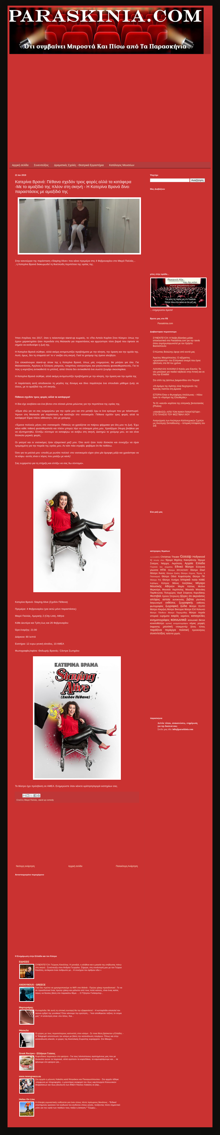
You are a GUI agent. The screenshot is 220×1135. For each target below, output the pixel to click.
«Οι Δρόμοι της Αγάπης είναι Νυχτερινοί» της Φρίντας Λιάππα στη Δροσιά (175, 387)
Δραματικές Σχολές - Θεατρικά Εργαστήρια (79, 165)
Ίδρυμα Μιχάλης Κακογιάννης (180, 560)
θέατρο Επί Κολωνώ (194, 609)
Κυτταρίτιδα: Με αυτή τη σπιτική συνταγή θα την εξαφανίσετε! (64, 1010)
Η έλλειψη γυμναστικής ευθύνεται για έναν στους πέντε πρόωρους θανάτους (71, 1102)
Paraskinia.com (165, 323)
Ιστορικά (185, 579)
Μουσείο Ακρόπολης (173, 589)
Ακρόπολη (177, 563)
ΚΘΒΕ (202, 580)
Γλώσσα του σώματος (161, 567)
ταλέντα (170, 633)
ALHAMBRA (155, 557)
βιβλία (190, 599)
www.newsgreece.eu (30, 1076)
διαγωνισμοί (156, 602)
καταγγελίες (198, 615)
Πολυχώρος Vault (173, 593)
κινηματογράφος (160, 619)
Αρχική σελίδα (20, 165)
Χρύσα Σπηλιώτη (170, 596)
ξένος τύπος (197, 626)
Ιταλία (194, 580)
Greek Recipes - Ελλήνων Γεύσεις (37, 1053)
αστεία (166, 599)
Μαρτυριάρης (26, 1007)
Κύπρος (165, 583)
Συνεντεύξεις (41, 165)
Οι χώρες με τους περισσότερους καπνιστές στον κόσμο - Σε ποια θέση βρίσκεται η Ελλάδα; (79, 1033)
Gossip (185, 556)
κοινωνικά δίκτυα (196, 620)
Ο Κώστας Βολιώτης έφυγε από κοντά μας (174, 352)
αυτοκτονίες (178, 599)
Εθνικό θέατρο (184, 566)
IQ (151, 560)
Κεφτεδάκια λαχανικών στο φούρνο (52, 1056)
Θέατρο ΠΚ (199, 576)
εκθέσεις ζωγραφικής (179, 602)
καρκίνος (185, 616)
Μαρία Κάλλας (186, 586)
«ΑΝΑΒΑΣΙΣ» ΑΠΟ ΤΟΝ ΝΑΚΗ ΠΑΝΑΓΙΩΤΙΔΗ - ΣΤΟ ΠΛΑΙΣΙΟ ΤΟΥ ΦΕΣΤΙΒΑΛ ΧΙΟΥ (177, 413)
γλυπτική (200, 599)
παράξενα (156, 629)
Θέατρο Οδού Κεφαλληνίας (176, 576)
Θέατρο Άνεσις (157, 573)
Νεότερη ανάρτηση (25, 866)
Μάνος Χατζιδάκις (182, 583)
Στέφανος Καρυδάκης (194, 593)
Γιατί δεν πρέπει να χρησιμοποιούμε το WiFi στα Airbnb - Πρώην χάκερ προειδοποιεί (75, 987)
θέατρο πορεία (197, 612)
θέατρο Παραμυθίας (177, 612)
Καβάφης (154, 583)
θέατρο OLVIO (197, 606)
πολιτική (184, 629)
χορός (177, 633)
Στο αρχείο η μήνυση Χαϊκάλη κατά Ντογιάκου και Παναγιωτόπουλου (68, 1079)
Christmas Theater (170, 557)
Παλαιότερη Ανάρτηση (127, 866)
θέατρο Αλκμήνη (158, 609)
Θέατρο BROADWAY (178, 570)
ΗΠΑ (163, 569)
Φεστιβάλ (155, 596)
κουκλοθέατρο (157, 623)
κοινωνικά (178, 620)
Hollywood (199, 556)
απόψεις (155, 599)
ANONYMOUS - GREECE (32, 984)
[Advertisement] (35, 89)
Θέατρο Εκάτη (173, 573)
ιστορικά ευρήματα (159, 616)
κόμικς (193, 623)
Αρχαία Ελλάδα (195, 563)
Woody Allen (158, 560)
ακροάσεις (199, 596)
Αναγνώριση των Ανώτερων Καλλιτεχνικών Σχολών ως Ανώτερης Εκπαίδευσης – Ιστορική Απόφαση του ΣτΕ (179, 423)
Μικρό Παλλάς (30, 800)
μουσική (168, 626)
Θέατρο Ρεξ (155, 580)
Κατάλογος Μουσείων (121, 165)
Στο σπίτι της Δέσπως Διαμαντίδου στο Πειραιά (176, 380)
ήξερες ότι (186, 596)
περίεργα (170, 629)
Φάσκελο (24, 1030)
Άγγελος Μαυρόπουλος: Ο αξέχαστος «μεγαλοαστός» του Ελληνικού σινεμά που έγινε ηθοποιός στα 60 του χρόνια (176, 360)
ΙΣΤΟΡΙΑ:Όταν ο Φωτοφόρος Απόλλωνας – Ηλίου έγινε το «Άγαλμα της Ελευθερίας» (177, 396)
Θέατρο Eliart (197, 570)
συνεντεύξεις (157, 633)
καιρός (175, 615)
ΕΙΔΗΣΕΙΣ (24, 961)
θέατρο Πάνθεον (158, 612)
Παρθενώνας (156, 593)
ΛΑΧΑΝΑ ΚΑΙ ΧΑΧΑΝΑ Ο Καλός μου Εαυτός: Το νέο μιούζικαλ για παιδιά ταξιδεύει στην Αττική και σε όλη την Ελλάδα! (179, 372)
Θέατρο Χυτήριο (170, 580)
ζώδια (183, 606)
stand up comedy (46, 800)
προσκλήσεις (198, 630)
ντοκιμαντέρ (182, 626)
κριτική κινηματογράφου (177, 623)
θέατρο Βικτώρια (175, 609)
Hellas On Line (27, 1099)
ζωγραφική (171, 606)
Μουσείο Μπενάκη (195, 589)
